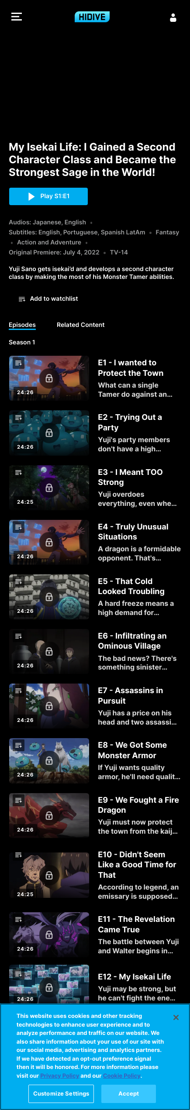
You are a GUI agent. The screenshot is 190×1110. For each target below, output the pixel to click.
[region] (95, 1056)
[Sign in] (173, 17)
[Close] (176, 1017)
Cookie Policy (122, 1075)
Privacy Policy (59, 1075)
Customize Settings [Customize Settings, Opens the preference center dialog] (61, 1093)
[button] (16, 17)
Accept (128, 1093)
